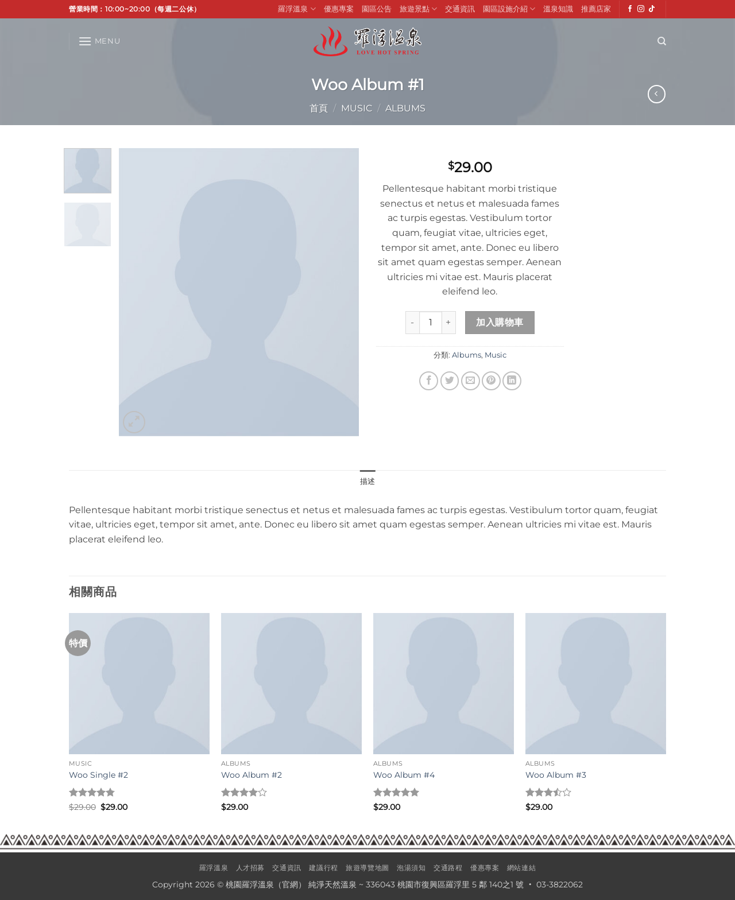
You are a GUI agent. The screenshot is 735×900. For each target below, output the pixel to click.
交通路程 (448, 867)
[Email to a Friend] (470, 380)
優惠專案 (339, 9)
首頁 (319, 108)
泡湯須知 (411, 867)
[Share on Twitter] (449, 380)
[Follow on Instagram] (640, 9)
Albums (405, 108)
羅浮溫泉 (296, 8)
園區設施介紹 (509, 8)
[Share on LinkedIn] (511, 380)
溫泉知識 (558, 9)
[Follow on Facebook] (629, 9)
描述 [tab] (368, 481)
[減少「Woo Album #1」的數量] (412, 322)
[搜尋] (661, 41)
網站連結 (521, 867)
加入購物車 (499, 322)
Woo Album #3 (555, 775)
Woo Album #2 (251, 775)
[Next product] (657, 94)
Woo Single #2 (98, 775)
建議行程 (323, 867)
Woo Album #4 (404, 775)
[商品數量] (430, 322)
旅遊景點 (418, 8)
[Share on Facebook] (428, 380)
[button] (99, 41)
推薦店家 (596, 9)
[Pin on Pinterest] (491, 380)
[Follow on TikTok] (651, 9)
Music (356, 108)
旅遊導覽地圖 (367, 867)
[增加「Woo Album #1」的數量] (449, 322)
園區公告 (377, 9)
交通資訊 (460, 9)
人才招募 (250, 867)
